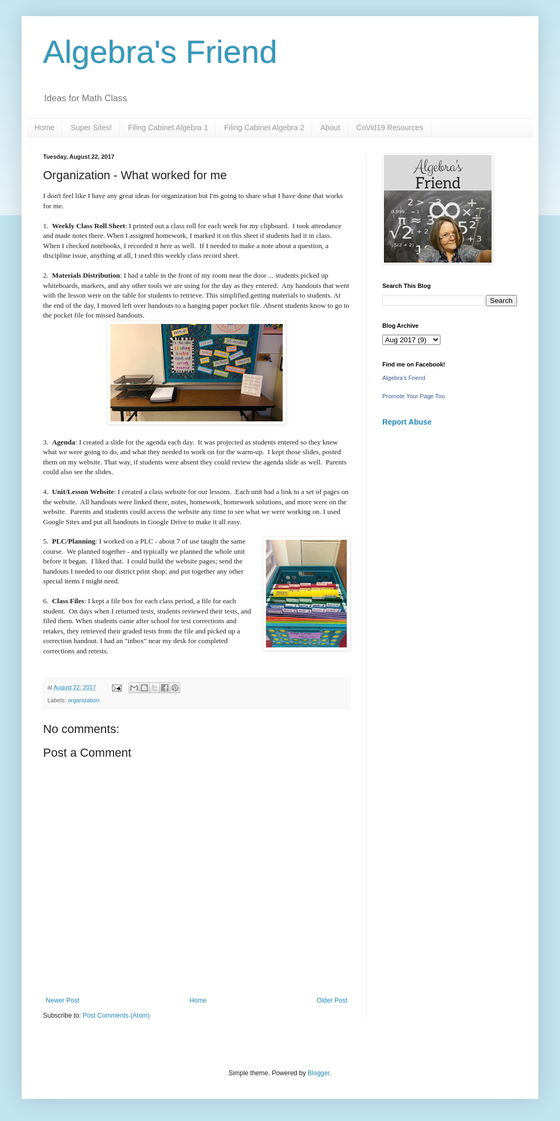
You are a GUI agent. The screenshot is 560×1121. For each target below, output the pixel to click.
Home (44, 127)
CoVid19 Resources (389, 127)
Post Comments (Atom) (116, 1015)
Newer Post (62, 1000)
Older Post (332, 1000)
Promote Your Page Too (413, 396)
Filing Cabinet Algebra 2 (264, 127)
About (330, 127)
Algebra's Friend (160, 52)
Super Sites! (91, 127)
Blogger (318, 1073)
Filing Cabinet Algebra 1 (168, 127)
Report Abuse (406, 422)
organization (84, 700)
